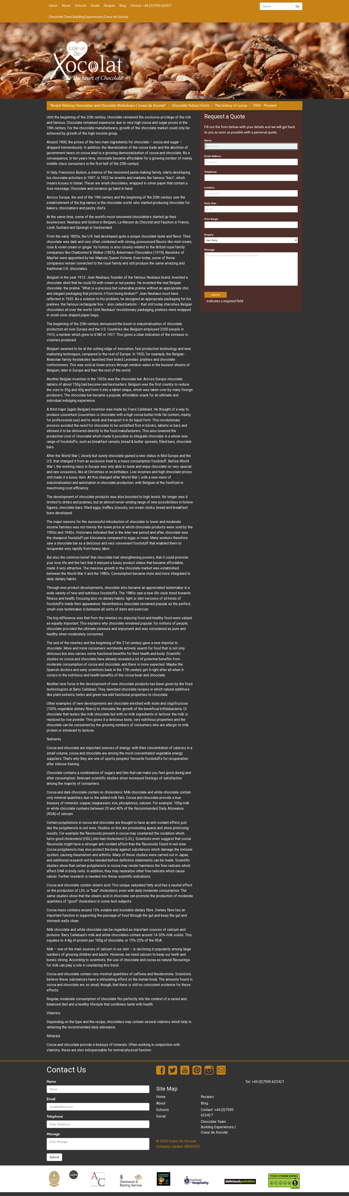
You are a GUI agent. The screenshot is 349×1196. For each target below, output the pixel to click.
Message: (210, 249)
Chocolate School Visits (190, 105)
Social (95, 5)
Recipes (109, 5)
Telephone (55, 1116)
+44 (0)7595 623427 (268, 1082)
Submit (54, 1157)
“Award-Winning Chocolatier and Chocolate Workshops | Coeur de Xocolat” (108, 105)
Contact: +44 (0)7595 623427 (151, 5)
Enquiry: (209, 234)
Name (51, 1081)
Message (53, 1134)
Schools (80, 5)
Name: (209, 140)
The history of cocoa (231, 105)
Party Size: (210, 203)
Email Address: (213, 156)
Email (51, 1099)
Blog (123, 5)
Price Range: (211, 219)
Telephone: (210, 171)
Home (53, 5)
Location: (209, 187)
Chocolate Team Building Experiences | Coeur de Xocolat (88, 17)
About (66, 5)
